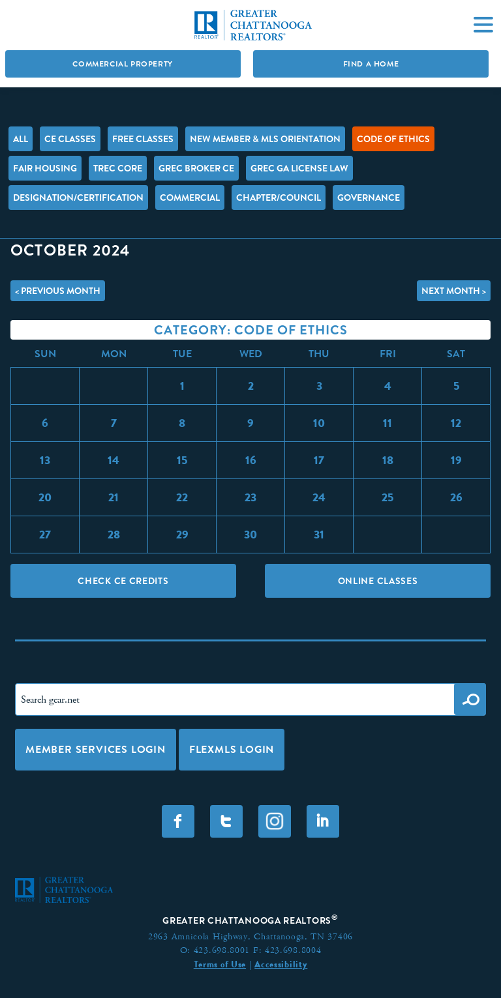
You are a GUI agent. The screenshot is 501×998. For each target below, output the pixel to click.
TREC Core (117, 168)
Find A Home (371, 64)
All (20, 139)
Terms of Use (220, 964)
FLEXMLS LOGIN (231, 749)
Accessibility (280, 964)
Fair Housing (45, 168)
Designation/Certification (78, 197)
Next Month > (453, 291)
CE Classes (70, 139)
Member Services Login (95, 749)
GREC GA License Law (299, 168)
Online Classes (378, 581)
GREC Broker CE (196, 168)
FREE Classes (143, 139)
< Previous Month (57, 291)
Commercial (190, 197)
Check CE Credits (123, 581)
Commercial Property (122, 64)
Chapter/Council (278, 197)
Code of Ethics (393, 139)
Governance (368, 197)
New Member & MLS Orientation (265, 139)
